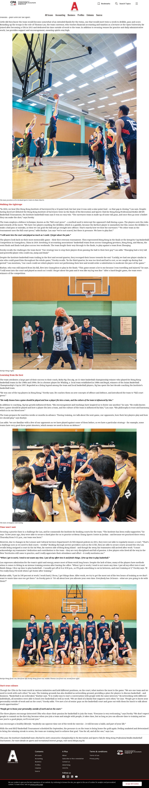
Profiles (81, 15)
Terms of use (94, 755)
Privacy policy (94, 758)
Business (71, 15)
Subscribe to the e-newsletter (73, 758)
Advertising (66, 765)
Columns (90, 15)
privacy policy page (36, 784)
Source (99, 15)
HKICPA (65, 768)
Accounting (60, 15)
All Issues (49, 15)
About (64, 755)
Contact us (66, 762)
